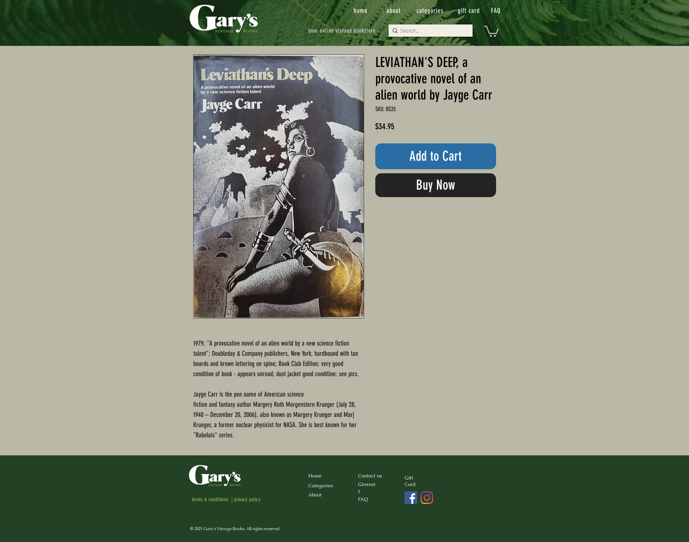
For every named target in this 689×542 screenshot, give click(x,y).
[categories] (430, 10)
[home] (361, 10)
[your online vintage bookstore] (342, 30)
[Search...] (429, 30)
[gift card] (469, 10)
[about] (394, 10)
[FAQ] (496, 10)
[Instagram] (427, 497)
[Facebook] (411, 497)
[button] (491, 30)
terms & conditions (210, 499)
